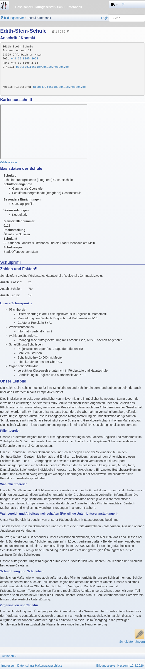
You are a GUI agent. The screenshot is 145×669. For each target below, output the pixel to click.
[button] (114, 4)
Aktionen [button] (9, 656)
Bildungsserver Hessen (112, 665)
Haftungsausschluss (48, 665)
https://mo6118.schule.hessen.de (59, 87)
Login (104, 18)
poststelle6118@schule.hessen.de (42, 67)
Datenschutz (25, 665)
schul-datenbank (40, 18)
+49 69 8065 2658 (24, 58)
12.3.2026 (137, 665)
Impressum (8, 665)
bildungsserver (12, 18)
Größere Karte (8, 162)
